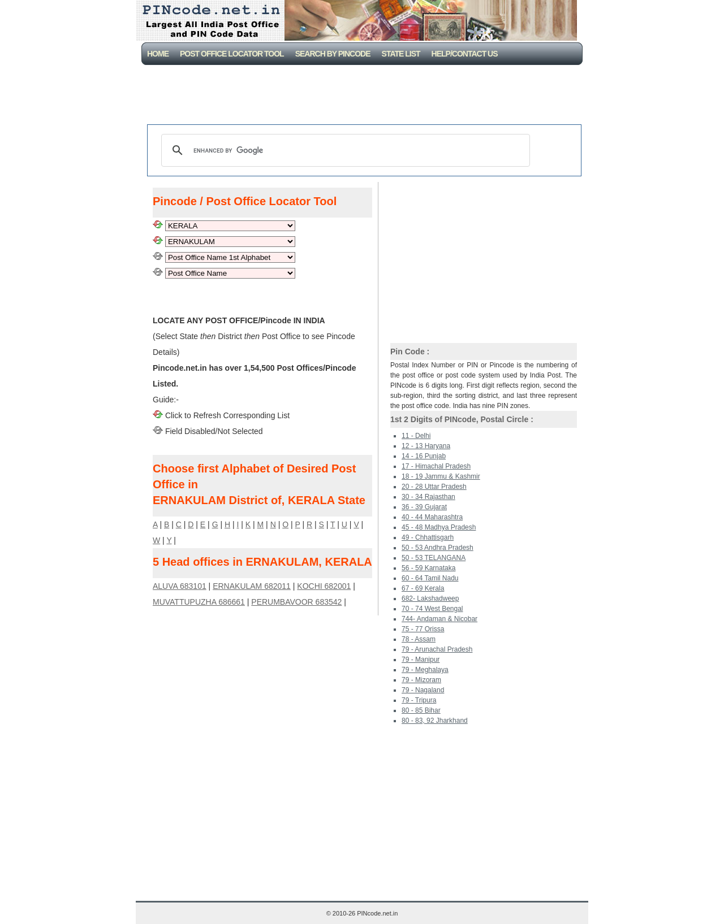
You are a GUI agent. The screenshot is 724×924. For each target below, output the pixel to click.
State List (401, 53)
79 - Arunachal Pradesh (437, 649)
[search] (343, 150)
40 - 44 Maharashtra (432, 517)
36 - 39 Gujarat (424, 507)
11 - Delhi (416, 436)
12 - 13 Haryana (426, 446)
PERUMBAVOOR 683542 (296, 601)
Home (158, 53)
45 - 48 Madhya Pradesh (439, 527)
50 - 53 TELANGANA (434, 558)
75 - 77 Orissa (423, 629)
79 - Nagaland (423, 690)
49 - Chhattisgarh (428, 537)
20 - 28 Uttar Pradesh (434, 487)
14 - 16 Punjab (424, 456)
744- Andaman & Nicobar (439, 619)
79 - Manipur (420, 659)
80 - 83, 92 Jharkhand (435, 721)
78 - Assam (419, 639)
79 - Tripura (419, 700)
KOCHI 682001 (324, 586)
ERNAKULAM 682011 (252, 586)
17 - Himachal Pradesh (436, 466)
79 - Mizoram (421, 680)
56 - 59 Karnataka (428, 568)
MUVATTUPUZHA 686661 (199, 601)
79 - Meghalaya (425, 670)
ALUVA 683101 (179, 586)
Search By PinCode (332, 53)
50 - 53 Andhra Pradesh (437, 548)
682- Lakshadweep (430, 598)
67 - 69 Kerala (423, 588)
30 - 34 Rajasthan (428, 497)
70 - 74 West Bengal (432, 609)
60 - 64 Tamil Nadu (430, 578)
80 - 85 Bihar (421, 710)
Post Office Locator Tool (232, 53)
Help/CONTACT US (465, 53)
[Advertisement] (364, 96)
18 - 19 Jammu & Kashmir (441, 476)
